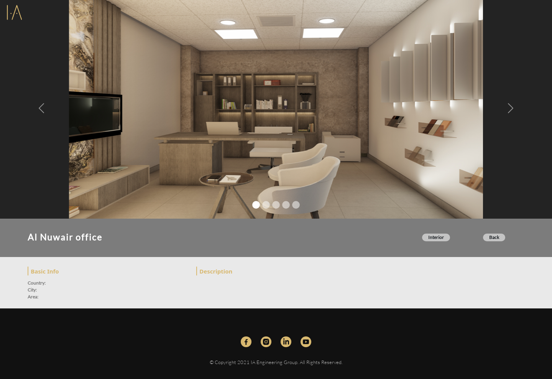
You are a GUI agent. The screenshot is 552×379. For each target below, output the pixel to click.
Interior (436, 237)
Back (494, 237)
